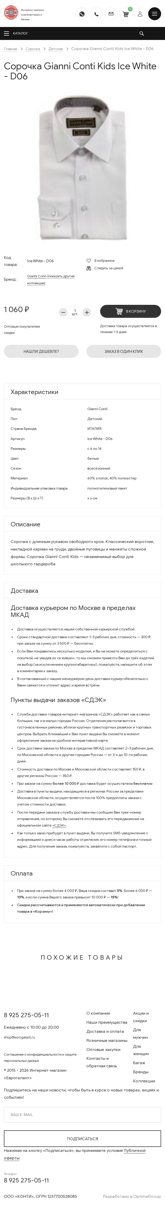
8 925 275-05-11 (26, 1015)
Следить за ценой (104, 275)
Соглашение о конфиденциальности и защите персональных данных (40, 1059)
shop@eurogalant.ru (23, 1037)
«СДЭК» (59, 833)
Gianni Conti (36, 283)
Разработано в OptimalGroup (132, 1196)
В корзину (130, 318)
